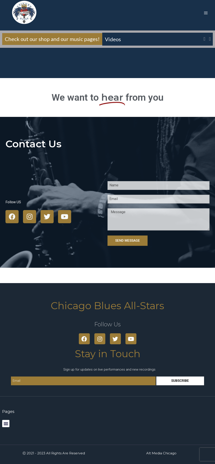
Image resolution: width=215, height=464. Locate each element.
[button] (210, 39)
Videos (115, 39)
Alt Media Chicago (161, 453)
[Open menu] (206, 12)
